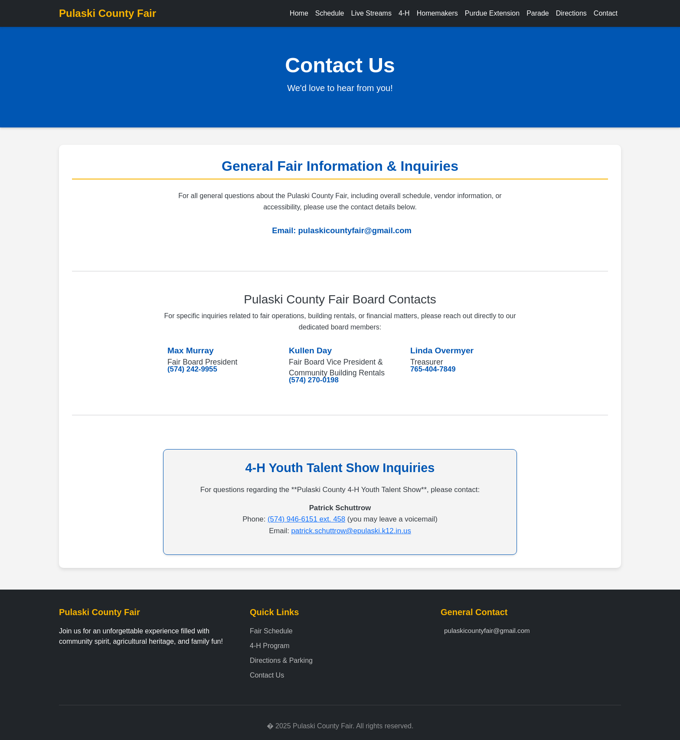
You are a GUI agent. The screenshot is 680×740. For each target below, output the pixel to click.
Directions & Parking (281, 660)
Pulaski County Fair (107, 13)
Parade (537, 13)
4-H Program (270, 645)
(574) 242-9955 (192, 369)
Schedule (329, 13)
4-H (404, 13)
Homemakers (437, 13)
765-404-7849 (433, 369)
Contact (606, 13)
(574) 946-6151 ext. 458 (306, 519)
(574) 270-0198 (314, 380)
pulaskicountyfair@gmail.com (355, 230)
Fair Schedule (271, 631)
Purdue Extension (492, 13)
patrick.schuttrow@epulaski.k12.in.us (351, 531)
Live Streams (371, 13)
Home (299, 13)
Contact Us (267, 675)
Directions (571, 13)
